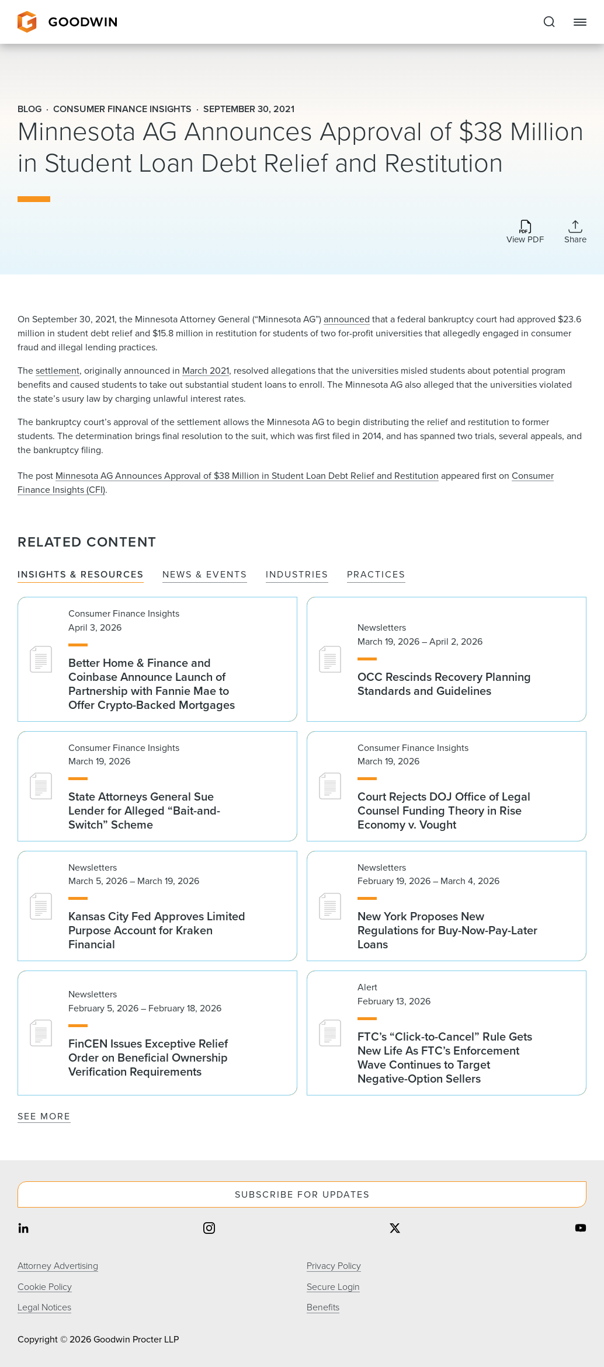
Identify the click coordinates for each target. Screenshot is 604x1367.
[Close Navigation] (580, 22)
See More (44, 1116)
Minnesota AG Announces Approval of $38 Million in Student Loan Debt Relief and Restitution (247, 475)
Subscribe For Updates (302, 1194)
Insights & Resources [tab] (81, 575)
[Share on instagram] (209, 1229)
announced (347, 319)
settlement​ (57, 370)
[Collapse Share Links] (575, 232)
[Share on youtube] (580, 1229)
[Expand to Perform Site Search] (549, 22)
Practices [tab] (376, 575)
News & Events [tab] (204, 575)
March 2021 (205, 370)
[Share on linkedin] (23, 1229)
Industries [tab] (297, 575)
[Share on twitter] (395, 1229)
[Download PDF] (525, 233)
